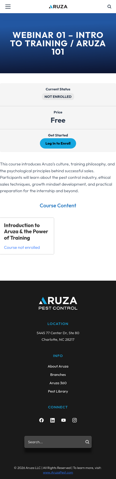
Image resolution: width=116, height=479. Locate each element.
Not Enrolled (58, 96)
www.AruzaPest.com (58, 472)
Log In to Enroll (58, 143)
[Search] (87, 442)
